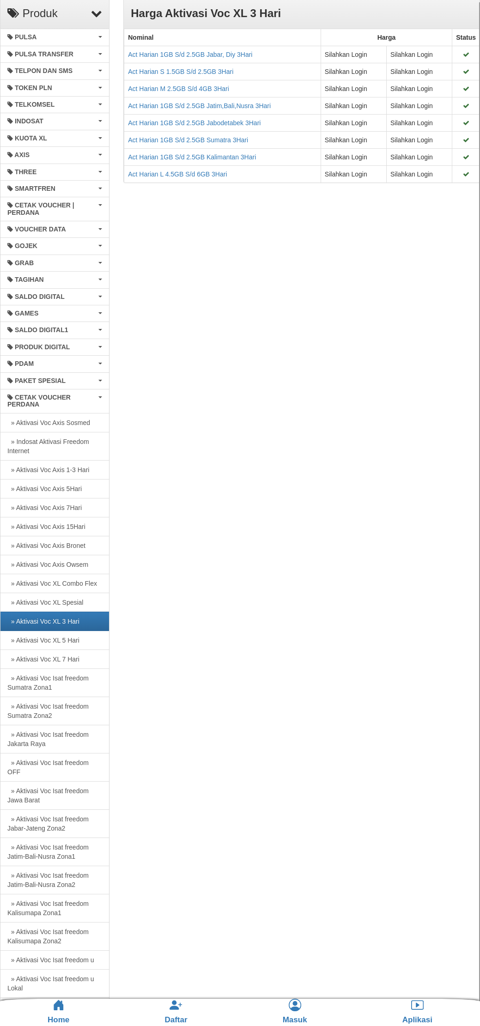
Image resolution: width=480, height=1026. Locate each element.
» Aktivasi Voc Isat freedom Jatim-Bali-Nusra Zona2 (48, 880)
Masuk (295, 1011)
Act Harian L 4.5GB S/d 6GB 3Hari (177, 174)
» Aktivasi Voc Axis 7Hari (44, 507)
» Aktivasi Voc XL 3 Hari (43, 621)
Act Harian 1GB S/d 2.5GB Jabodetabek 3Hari (194, 123)
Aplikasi (417, 1011)
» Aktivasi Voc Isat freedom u (50, 960)
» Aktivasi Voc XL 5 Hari (43, 640)
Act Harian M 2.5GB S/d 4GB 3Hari (178, 88)
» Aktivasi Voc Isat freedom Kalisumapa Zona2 (48, 936)
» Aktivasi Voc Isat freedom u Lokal (50, 983)
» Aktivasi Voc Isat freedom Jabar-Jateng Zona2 (48, 823)
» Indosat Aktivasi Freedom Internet (48, 446)
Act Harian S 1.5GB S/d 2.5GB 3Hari (180, 71)
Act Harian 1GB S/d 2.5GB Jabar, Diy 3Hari (190, 54)
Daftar (175, 1011)
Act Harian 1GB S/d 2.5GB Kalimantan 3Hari (192, 157)
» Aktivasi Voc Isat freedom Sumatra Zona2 (48, 711)
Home (58, 1011)
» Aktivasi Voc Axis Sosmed (48, 422)
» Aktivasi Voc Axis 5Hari (44, 488)
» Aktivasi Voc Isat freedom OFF (48, 767)
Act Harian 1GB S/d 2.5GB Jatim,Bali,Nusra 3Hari (199, 105)
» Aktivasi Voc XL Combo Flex (52, 583)
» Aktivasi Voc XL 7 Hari (43, 659)
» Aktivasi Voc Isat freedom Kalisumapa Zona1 (48, 908)
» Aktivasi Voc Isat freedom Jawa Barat (48, 795)
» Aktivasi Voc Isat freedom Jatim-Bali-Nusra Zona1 (48, 852)
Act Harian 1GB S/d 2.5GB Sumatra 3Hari (188, 140)
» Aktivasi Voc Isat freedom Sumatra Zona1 (48, 682)
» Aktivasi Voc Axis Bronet (46, 545)
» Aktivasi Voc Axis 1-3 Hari (48, 470)
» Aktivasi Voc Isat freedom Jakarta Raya (48, 739)
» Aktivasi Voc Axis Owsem (47, 564)
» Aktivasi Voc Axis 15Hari (46, 526)
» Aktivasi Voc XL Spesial (45, 602)
